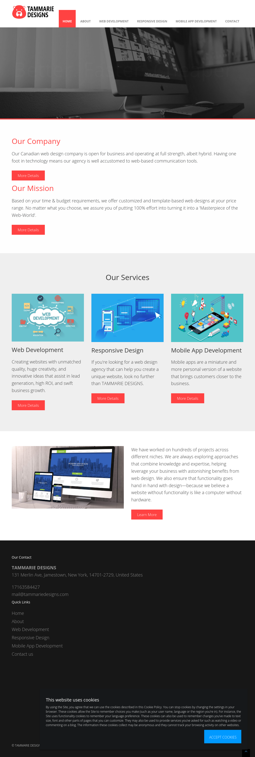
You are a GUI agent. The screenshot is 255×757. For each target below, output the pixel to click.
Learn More (147, 514)
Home (67, 21)
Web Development (113, 21)
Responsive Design (152, 21)
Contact (232, 21)
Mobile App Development (196, 21)
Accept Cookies (223, 737)
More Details (28, 175)
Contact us (22, 654)
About (85, 21)
